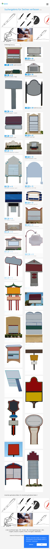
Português (31, 531)
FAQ (20, 530)
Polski (25, 531)
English (11, 531)
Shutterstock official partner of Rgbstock (17, 535)
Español (21, 531)
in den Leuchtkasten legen (12, 530)
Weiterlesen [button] (35, 541)
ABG (27, 530)
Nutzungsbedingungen (35, 530)
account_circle (12, 65)
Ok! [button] (42, 544)
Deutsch (16, 531)
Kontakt (24, 530)
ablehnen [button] (31, 544)
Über (42, 530)
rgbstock (4, 3)
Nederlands (37, 531)
